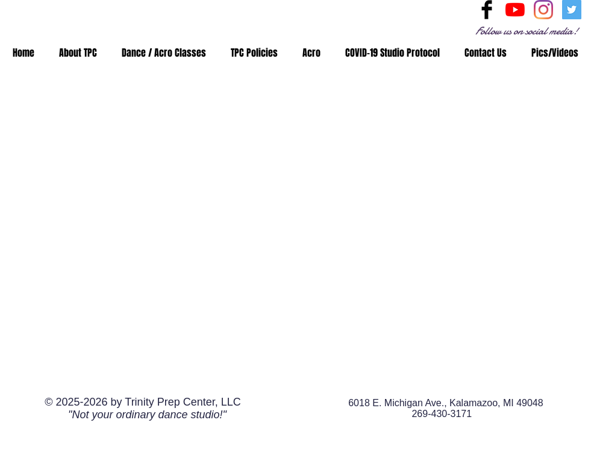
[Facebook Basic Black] (486, 9)
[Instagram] (543, 9)
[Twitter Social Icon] (571, 9)
